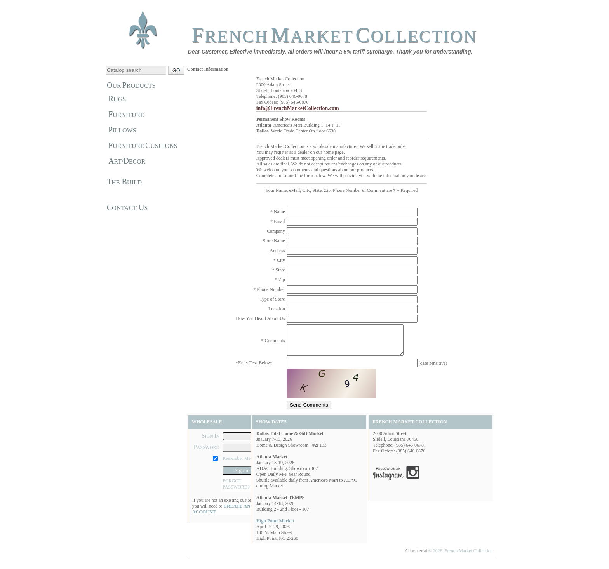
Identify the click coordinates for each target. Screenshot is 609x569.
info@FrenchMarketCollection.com (297, 108)
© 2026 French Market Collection (460, 556)
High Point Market (275, 526)
